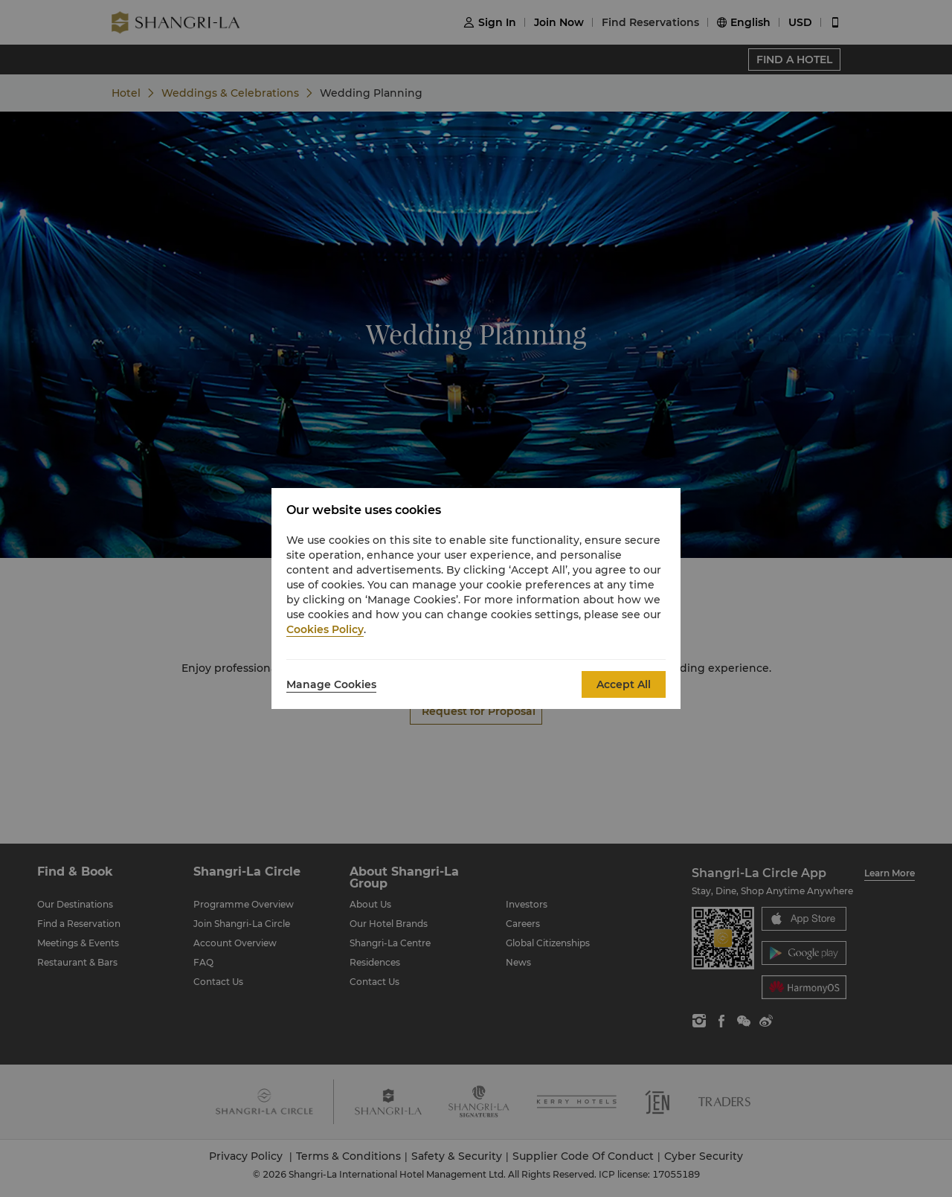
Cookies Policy (325, 629)
